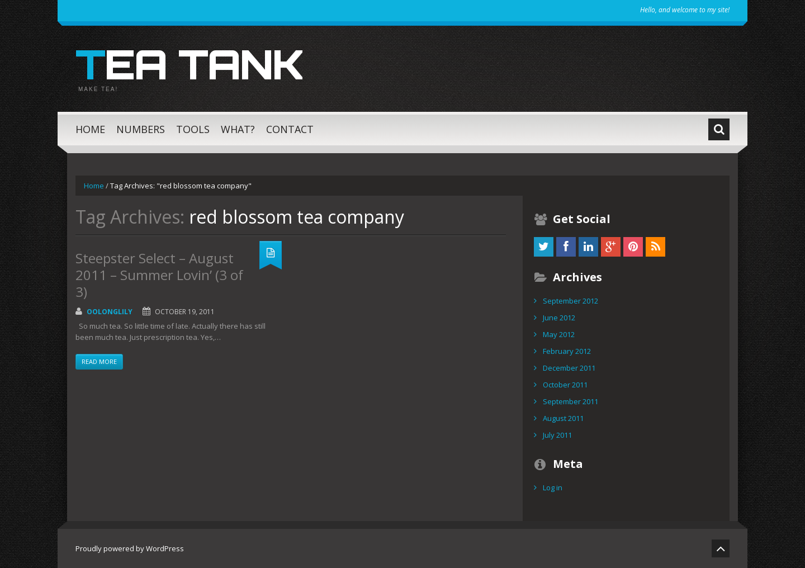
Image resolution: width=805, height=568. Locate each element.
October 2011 (565, 385)
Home (90, 129)
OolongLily (109, 311)
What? (238, 129)
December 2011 (569, 368)
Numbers (140, 129)
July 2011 (557, 435)
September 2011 (570, 401)
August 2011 (563, 418)
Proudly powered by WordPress (129, 548)
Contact (290, 129)
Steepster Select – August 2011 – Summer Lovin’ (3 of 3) (159, 275)
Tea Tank (189, 64)
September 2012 (570, 301)
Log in (552, 487)
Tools (193, 129)
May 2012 (559, 334)
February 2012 (567, 351)
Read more (99, 361)
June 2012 (559, 318)
